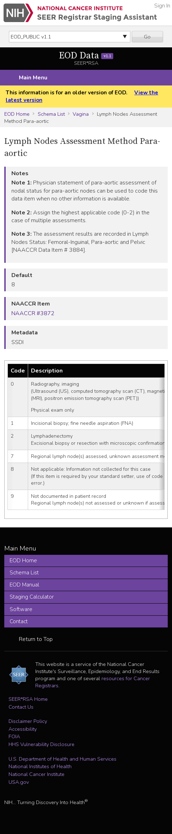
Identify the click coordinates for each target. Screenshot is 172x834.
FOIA (14, 736)
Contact (19, 621)
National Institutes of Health (40, 766)
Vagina (81, 114)
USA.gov (19, 782)
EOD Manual (24, 584)
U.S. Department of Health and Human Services (62, 758)
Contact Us (21, 706)
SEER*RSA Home (28, 699)
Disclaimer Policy (28, 721)
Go (147, 36)
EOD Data (86, 56)
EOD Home (17, 114)
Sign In (162, 6)
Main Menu (33, 78)
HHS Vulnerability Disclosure (41, 744)
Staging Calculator (32, 596)
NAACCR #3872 (32, 313)
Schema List (51, 114)
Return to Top (36, 639)
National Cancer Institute (36, 774)
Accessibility (23, 729)
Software (21, 609)
